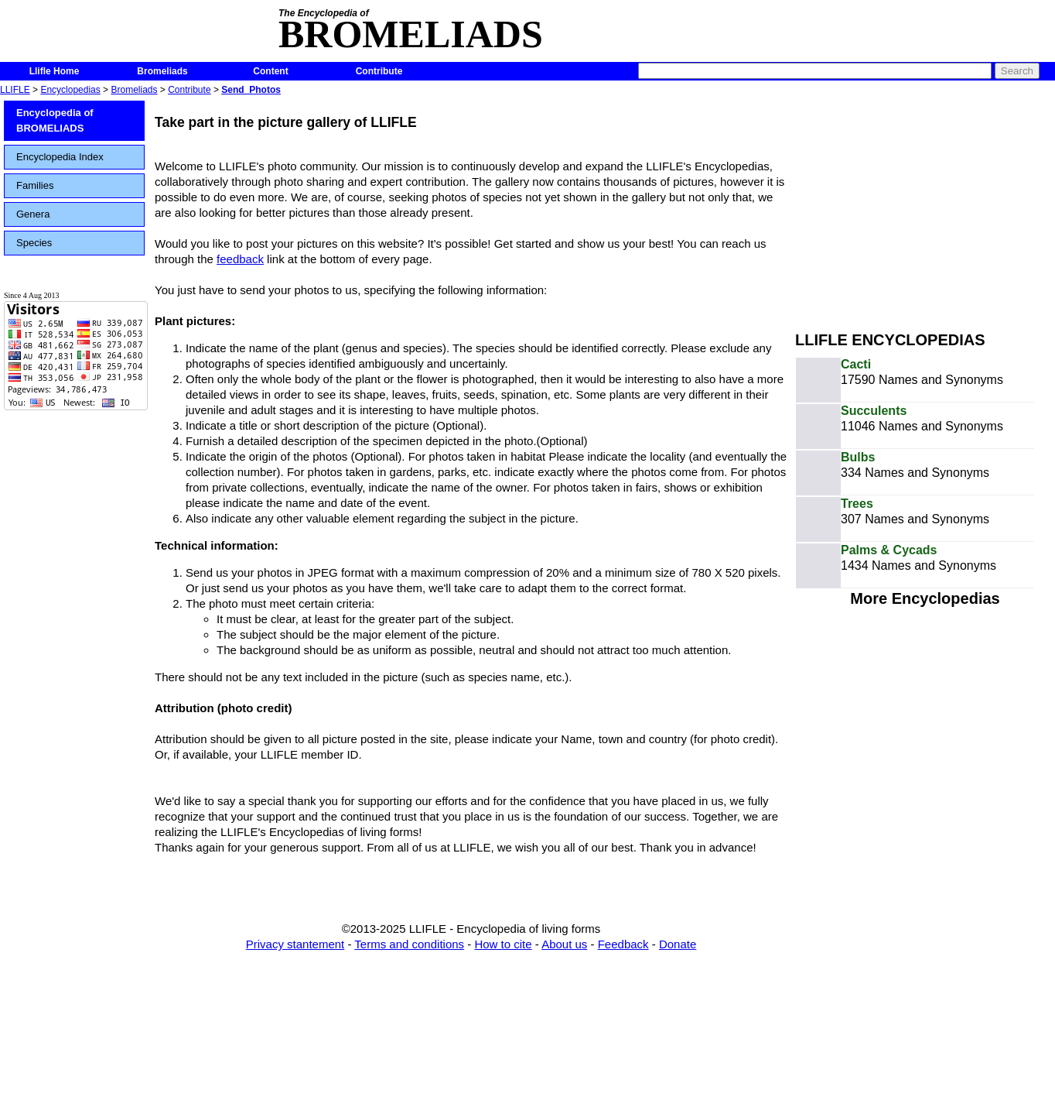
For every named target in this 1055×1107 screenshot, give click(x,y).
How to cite (502, 944)
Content (270, 71)
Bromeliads (162, 71)
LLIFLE (15, 89)
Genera (33, 214)
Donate (677, 944)
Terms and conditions (409, 944)
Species (34, 242)
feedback (240, 259)
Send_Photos (251, 89)
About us (564, 944)
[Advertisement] (925, 207)
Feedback (623, 944)
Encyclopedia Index (60, 157)
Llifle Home (54, 71)
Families (34, 185)
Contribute (379, 71)
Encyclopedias (70, 89)
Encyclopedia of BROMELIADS (55, 120)
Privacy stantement (295, 944)
